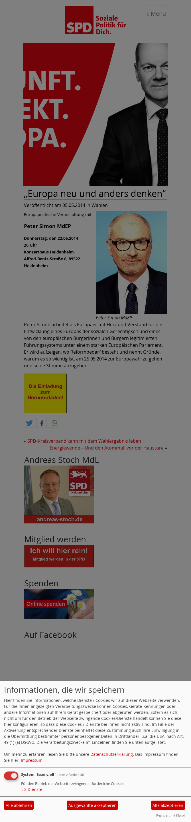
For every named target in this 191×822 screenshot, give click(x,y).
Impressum (31, 760)
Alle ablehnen (19, 805)
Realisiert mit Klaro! (170, 815)
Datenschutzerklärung (111, 754)
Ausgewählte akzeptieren (92, 805)
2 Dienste (31, 789)
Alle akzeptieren (168, 805)
